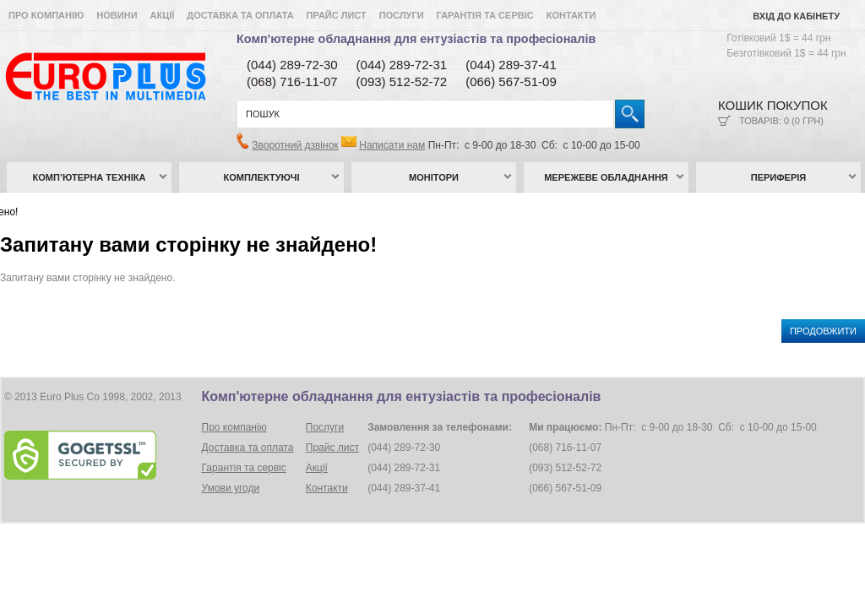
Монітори (434, 177)
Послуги (401, 15)
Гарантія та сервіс (485, 15)
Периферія (779, 177)
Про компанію (46, 15)
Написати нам (392, 145)
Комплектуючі (262, 177)
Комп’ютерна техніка (89, 177)
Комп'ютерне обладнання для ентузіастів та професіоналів (416, 39)
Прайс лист (337, 15)
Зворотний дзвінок (295, 145)
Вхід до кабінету (796, 16)
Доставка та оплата (240, 15)
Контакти (571, 15)
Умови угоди (231, 488)
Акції (162, 15)
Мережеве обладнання (606, 177)
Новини (116, 15)
